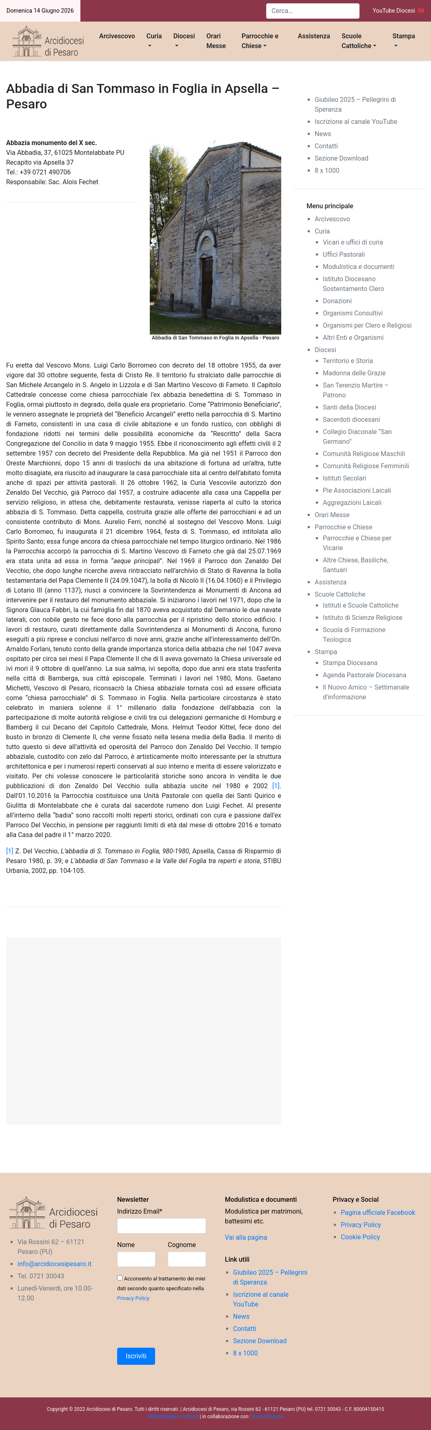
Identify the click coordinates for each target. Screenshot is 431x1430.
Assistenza (314, 36)
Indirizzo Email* (139, 1211)
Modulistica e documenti (358, 267)
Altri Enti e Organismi (353, 338)
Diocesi (184, 36)
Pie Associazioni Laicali (357, 490)
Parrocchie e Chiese (260, 41)
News (323, 134)
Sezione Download (341, 158)
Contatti (326, 146)
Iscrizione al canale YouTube (356, 122)
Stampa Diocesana (350, 663)
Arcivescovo (117, 36)
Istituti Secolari (344, 478)
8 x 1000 (327, 170)
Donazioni (337, 301)
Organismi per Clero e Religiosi (367, 325)
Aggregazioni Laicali (352, 503)
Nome (126, 1245)
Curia (154, 36)
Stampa (404, 36)
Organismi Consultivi (353, 313)
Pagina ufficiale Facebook (378, 1212)
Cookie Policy (360, 1237)
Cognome (182, 1245)
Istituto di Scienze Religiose (362, 617)
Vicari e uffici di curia (353, 242)
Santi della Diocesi (349, 407)
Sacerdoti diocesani (351, 419)
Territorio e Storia (348, 361)
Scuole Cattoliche (356, 41)
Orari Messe (216, 41)
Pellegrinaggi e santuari (174, 1416)
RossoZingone (268, 1416)
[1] (275, 786)
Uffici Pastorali (344, 254)
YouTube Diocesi (398, 10)
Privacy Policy (133, 1298)
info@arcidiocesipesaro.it (54, 1264)
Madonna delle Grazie (354, 373)
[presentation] (179, 1325)
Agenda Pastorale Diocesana (365, 675)
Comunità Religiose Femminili (366, 466)
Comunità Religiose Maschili (364, 454)
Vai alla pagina (246, 1237)
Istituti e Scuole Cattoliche (361, 605)
